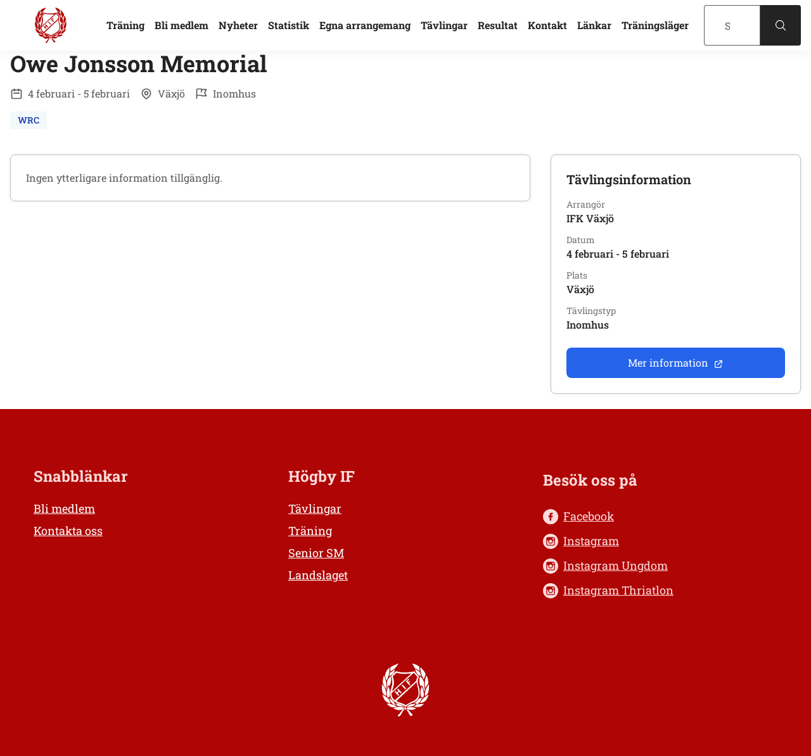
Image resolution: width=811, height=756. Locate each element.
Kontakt (547, 25)
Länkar (594, 25)
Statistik (288, 25)
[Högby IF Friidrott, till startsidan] (50, 25)
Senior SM (316, 552)
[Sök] (732, 25)
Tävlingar (444, 25)
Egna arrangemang (365, 25)
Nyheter (238, 25)
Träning (125, 25)
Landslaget (318, 575)
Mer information (676, 362)
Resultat (498, 25)
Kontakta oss (68, 530)
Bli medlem (181, 25)
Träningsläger (655, 25)
